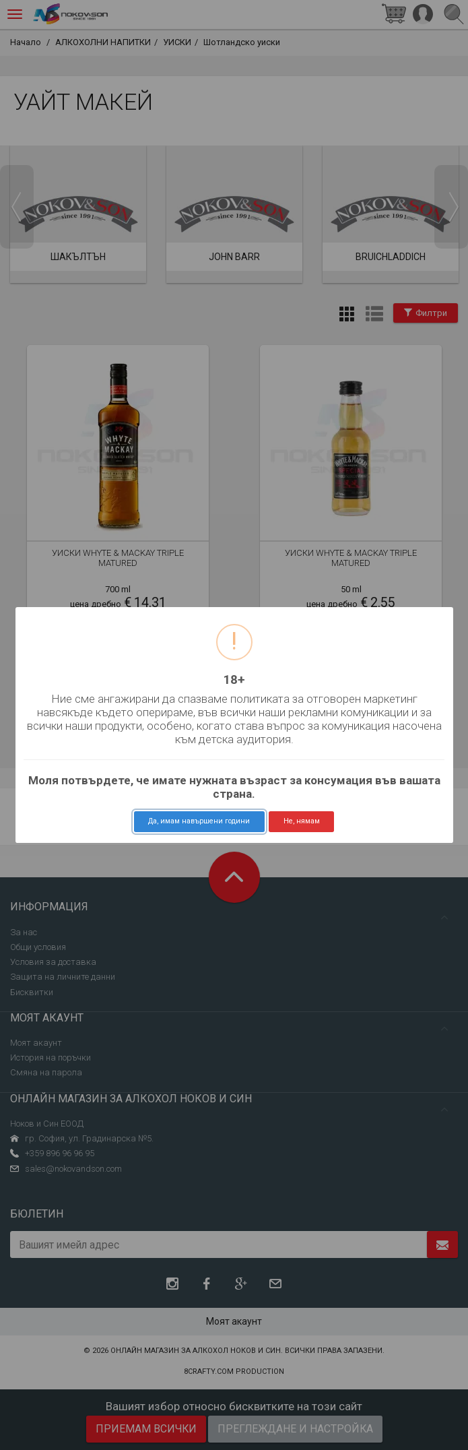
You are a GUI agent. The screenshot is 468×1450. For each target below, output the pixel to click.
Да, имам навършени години (199, 821)
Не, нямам (301, 821)
